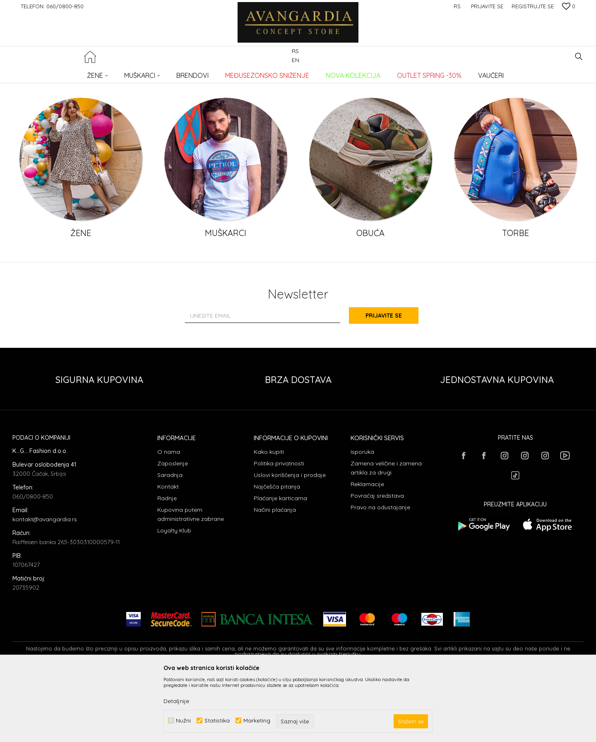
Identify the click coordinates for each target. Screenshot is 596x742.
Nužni (183, 721)
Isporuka (362, 519)
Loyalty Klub (174, 598)
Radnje (167, 565)
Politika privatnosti (279, 531)
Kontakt (168, 554)
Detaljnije (176, 701)
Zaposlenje (172, 531)
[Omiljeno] (568, 7)
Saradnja (170, 542)
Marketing (256, 721)
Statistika (217, 721)
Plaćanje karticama (280, 565)
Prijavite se (389, 383)
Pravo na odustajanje (380, 574)
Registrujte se (533, 6)
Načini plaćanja (275, 577)
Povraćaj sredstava (377, 563)
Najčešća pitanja (277, 554)
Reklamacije (367, 551)
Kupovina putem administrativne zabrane (190, 581)
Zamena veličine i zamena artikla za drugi (386, 535)
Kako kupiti (269, 519)
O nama (168, 519)
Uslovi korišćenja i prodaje (290, 542)
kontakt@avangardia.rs (44, 586)
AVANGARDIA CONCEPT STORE (47, 73)
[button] (579, 56)
